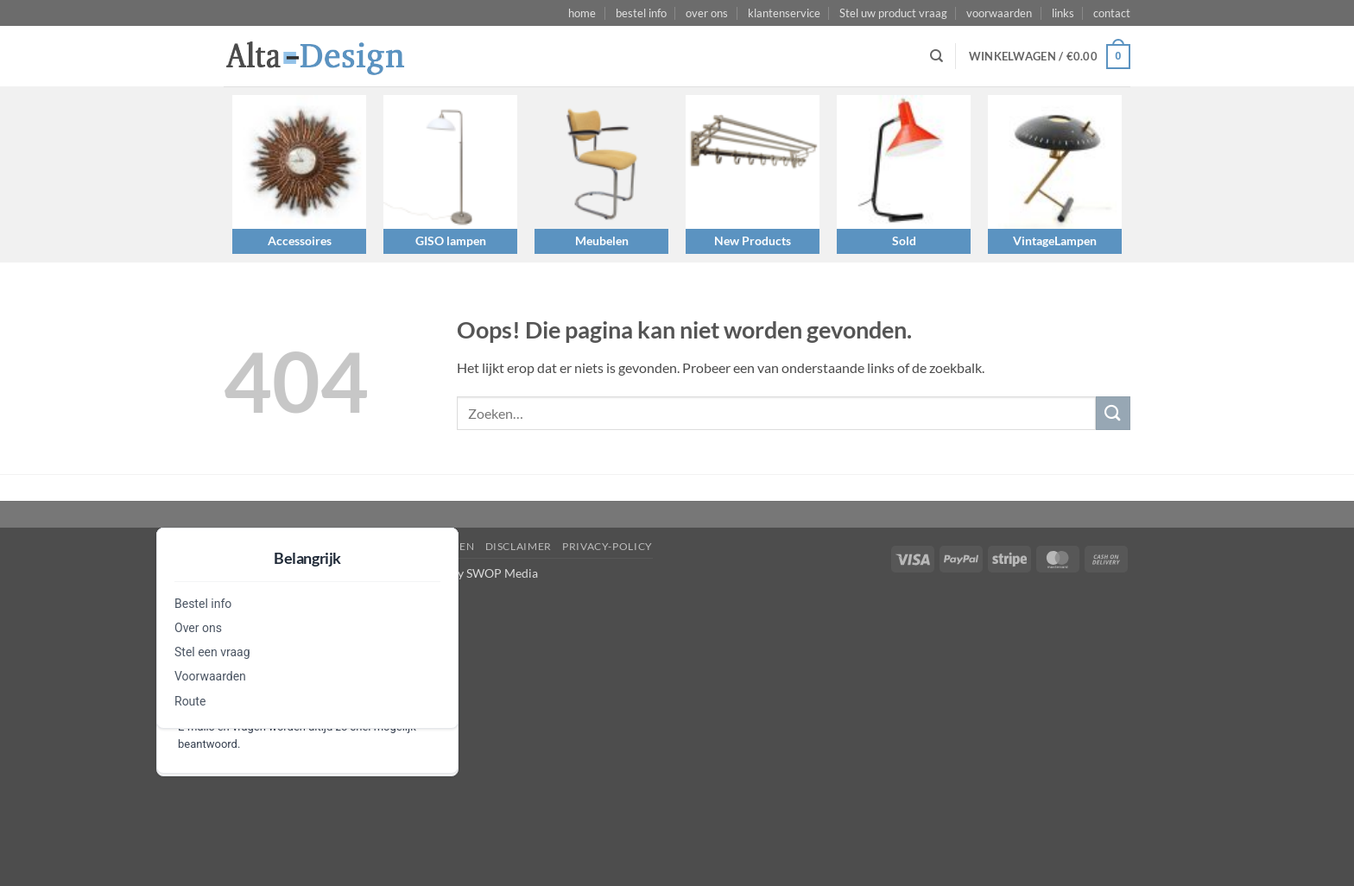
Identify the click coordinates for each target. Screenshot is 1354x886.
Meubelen (602, 240)
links (1063, 13)
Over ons (198, 628)
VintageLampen (1055, 240)
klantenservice (784, 13)
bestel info (641, 13)
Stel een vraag (212, 652)
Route (190, 701)
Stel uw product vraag (893, 13)
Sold (904, 240)
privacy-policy (607, 546)
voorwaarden (999, 13)
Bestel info (202, 604)
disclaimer (518, 546)
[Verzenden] (1113, 413)
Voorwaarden (210, 676)
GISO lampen (450, 240)
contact (1111, 13)
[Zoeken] (936, 56)
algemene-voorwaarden (398, 546)
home (582, 13)
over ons (707, 13)
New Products (752, 240)
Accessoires (300, 240)
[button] (1049, 57)
